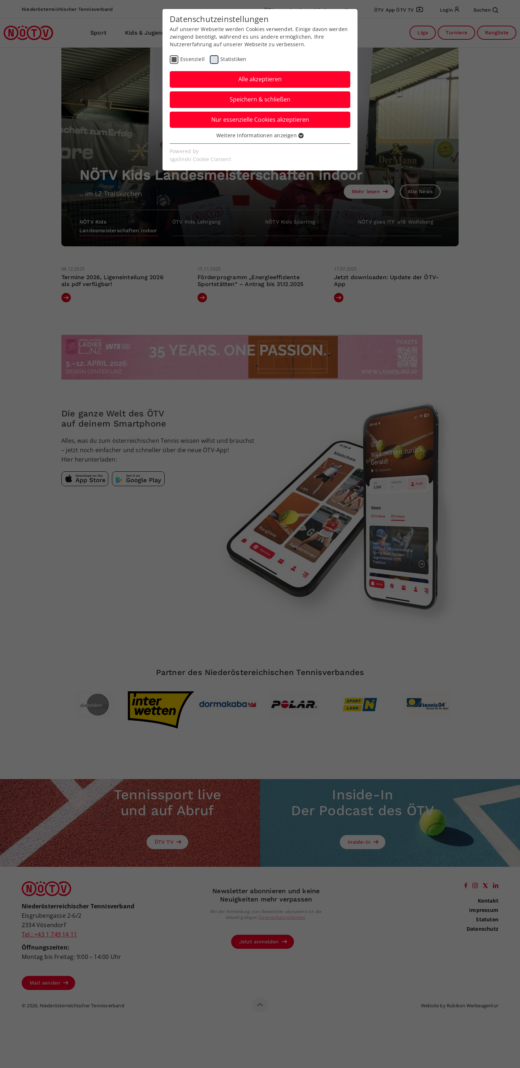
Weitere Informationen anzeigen (260, 135)
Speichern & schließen (260, 99)
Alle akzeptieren (260, 79)
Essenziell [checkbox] (192, 59)
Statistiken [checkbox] (233, 59)
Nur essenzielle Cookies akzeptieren (260, 120)
